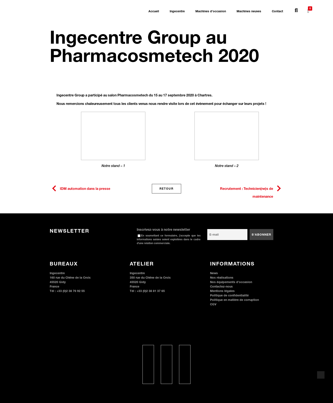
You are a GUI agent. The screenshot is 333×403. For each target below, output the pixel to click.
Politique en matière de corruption (234, 300)
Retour (166, 188)
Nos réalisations (221, 277)
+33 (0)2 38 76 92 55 (71, 291)
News (214, 273)
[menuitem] (317, 8)
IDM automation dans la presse (85, 188)
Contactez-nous (221, 286)
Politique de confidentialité (229, 295)
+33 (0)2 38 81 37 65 (151, 291)
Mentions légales (222, 291)
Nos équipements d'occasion (231, 282)
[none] (317, 11)
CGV (213, 304)
